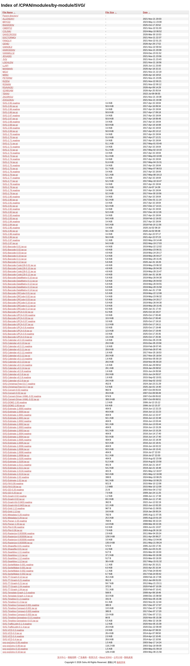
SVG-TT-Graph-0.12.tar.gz (15, 577)
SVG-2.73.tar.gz (10, 156)
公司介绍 (118, 657)
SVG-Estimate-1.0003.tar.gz (16, 430)
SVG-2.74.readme (11, 159)
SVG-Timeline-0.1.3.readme (16, 599)
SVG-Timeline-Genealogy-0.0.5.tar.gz (20, 621)
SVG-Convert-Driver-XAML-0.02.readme (22, 396)
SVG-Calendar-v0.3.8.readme (17, 371)
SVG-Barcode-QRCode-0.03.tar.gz (19, 299)
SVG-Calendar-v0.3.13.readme (17, 359)
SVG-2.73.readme (11, 153)
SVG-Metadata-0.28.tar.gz (15, 518)
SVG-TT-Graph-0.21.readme (16, 580)
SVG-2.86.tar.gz (10, 237)
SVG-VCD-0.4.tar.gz (12, 639)
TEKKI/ (6, 94)
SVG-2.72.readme (11, 147)
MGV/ (5, 72)
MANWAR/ (8, 69)
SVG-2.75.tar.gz (10, 168)
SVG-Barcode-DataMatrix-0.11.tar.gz (20, 281)
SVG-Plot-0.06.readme (13, 527)
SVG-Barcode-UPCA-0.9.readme (18, 334)
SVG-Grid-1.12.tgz (11, 511)
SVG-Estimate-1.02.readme (16, 477)
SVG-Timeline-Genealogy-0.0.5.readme (21, 618)
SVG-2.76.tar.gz (10, 175)
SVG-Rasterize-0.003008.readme (18, 540)
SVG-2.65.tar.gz (10, 106)
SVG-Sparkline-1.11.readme (16, 552)
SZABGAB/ (8, 90)
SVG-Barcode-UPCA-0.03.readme (19, 315)
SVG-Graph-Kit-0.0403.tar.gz (16, 505)
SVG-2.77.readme (11, 178)
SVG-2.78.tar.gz (10, 187)
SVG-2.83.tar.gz (10, 218)
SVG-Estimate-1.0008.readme (17, 452)
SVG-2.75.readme (11, 165)
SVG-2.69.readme (11, 128)
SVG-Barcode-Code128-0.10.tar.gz (19, 268)
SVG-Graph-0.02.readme (15, 496)
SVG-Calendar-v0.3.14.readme (17, 365)
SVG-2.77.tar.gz (10, 181)
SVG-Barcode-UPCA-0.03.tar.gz (18, 318)
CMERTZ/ (7, 28)
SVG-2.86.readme (11, 234)
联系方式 (93, 657)
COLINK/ (7, 31)
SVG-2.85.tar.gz (10, 231)
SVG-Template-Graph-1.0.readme (19, 592)
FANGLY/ (7, 41)
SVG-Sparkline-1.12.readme (16, 558)
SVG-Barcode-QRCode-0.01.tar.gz (19, 293)
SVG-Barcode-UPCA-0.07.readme (19, 321)
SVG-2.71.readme (11, 140)
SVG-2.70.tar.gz (10, 137)
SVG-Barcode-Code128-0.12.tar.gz (19, 274)
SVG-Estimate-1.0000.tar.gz (16, 412)
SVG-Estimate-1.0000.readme (17, 409)
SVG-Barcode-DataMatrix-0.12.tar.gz (20, 284)
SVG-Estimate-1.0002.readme (17, 421)
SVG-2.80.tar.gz (10, 200)
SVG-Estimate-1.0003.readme (17, 427)
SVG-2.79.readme (11, 190)
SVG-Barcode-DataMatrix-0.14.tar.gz (20, 290)
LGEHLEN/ (8, 62)
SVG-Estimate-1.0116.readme (17, 471)
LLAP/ (5, 66)
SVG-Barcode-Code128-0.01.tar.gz (19, 265)
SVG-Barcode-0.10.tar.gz (15, 256)
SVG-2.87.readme (11, 240)
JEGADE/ (7, 56)
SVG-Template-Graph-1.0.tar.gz (18, 596)
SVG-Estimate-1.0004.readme (17, 434)
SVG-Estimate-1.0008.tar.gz (16, 455)
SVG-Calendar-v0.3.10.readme (17, 340)
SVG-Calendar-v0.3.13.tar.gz (16, 362)
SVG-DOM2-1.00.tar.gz (14, 405)
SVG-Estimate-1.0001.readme (17, 415)
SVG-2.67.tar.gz (10, 119)
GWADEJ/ (7, 47)
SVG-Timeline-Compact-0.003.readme (21, 611)
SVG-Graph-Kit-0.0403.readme (17, 502)
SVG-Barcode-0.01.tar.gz (15, 246)
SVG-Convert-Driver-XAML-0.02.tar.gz (21, 399)
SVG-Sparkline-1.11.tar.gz (15, 555)
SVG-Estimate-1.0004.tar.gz (16, 437)
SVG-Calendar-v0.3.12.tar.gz (16, 356)
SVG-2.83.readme (11, 215)
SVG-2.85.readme (11, 228)
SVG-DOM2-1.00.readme (15, 402)
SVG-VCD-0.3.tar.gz (12, 633)
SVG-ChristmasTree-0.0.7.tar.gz (18, 387)
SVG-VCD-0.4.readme (13, 636)
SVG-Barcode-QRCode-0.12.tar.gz (19, 309)
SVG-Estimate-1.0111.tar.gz (16, 468)
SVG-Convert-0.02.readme (15, 390)
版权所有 (121, 662)
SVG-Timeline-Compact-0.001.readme (21, 605)
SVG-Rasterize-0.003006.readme (18, 533)
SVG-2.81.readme (11, 203)
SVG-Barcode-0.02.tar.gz (15, 250)
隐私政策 (128, 657)
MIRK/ (5, 75)
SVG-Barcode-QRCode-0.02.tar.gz (19, 296)
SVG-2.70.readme (11, 134)
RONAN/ (7, 84)
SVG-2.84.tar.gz (10, 225)
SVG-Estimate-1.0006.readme (17, 446)
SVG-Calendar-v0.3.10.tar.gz (16, 343)
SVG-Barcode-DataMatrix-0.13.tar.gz (20, 287)
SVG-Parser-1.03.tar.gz (14, 524)
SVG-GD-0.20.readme (13, 490)
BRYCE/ (6, 22)
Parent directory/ (10, 16)
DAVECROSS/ (10, 34)
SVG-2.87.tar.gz (10, 243)
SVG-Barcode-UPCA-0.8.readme (18, 327)
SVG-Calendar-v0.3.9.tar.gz (16, 381)
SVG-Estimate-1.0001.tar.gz (16, 418)
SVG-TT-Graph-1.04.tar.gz (15, 589)
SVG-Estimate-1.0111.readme (17, 465)
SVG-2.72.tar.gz (10, 150)
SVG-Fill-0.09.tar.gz (12, 487)
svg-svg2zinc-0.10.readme (15, 649)
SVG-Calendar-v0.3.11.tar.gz (16, 349)
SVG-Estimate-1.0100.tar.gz (16, 461)
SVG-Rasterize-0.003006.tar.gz (17, 536)
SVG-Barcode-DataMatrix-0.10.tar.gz (20, 278)
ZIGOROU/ (8, 97)
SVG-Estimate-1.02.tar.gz (15, 480)
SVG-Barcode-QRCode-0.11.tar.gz (19, 306)
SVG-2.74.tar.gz (10, 162)
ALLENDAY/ (8, 19)
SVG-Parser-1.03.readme (15, 521)
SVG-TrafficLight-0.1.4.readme (17, 624)
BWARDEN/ (8, 25)
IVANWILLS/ (9, 53)
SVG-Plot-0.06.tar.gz (12, 530)
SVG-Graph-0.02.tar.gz (14, 499)
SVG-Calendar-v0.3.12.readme (17, 352)
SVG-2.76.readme (11, 172)
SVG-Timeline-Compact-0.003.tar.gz (20, 614)
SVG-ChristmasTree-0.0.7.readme (19, 384)
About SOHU (105, 657)
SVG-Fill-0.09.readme (13, 483)
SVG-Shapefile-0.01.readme (16, 546)
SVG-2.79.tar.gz (10, 193)
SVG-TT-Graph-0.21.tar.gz (15, 583)
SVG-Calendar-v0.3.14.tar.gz (16, 368)
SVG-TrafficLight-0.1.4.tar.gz (16, 627)
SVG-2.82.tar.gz (10, 212)
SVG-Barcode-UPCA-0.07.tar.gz (18, 324)
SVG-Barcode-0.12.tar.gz (15, 262)
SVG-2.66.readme (11, 109)
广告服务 (82, 657)
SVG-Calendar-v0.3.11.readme (17, 346)
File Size (109, 12)
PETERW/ (7, 78)
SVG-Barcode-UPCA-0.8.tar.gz (17, 331)
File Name (8, 12)
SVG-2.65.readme (11, 103)
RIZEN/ (6, 81)
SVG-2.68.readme (11, 122)
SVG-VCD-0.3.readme (13, 630)
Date (145, 12)
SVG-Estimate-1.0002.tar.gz (16, 424)
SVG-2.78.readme (11, 184)
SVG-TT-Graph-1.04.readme (16, 586)
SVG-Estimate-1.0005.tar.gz (16, 443)
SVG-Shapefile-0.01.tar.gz (15, 549)
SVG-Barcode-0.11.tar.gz (15, 259)
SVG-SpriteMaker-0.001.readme (18, 565)
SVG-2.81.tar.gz (10, 206)
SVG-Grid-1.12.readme (14, 508)
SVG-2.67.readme (11, 115)
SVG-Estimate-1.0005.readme (17, 440)
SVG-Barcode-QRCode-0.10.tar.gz (19, 303)
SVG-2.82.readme (11, 209)
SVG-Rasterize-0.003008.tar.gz (17, 543)
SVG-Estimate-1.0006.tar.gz (16, 449)
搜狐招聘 (72, 657)
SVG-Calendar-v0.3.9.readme (17, 377)
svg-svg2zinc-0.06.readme (15, 642)
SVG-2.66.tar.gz (10, 112)
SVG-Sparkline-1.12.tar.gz (15, 561)
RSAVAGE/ (8, 87)
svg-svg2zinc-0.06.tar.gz (14, 646)
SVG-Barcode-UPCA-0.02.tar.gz (18, 312)
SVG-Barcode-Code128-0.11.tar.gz (19, 271)
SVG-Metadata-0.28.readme (16, 515)
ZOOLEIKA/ (8, 100)
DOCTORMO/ (9, 37)
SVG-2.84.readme (11, 221)
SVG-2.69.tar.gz (10, 131)
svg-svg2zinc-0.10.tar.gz (14, 652)
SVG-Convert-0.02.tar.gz (14, 393)
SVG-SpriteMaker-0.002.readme (18, 571)
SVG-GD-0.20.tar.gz (12, 493)
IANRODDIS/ (9, 50)
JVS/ (5, 59)
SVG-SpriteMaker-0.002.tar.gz (17, 574)
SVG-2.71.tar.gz (10, 143)
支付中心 (61, 657)
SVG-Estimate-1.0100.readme (17, 458)
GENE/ (6, 44)
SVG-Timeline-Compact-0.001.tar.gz (20, 608)
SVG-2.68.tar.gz (10, 125)
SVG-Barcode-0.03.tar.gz (15, 253)
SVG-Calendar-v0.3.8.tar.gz (16, 374)
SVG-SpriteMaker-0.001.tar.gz (17, 568)
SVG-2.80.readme (11, 197)
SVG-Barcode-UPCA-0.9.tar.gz (17, 337)
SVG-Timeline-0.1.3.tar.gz (15, 602)
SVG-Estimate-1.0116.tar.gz (16, 474)
